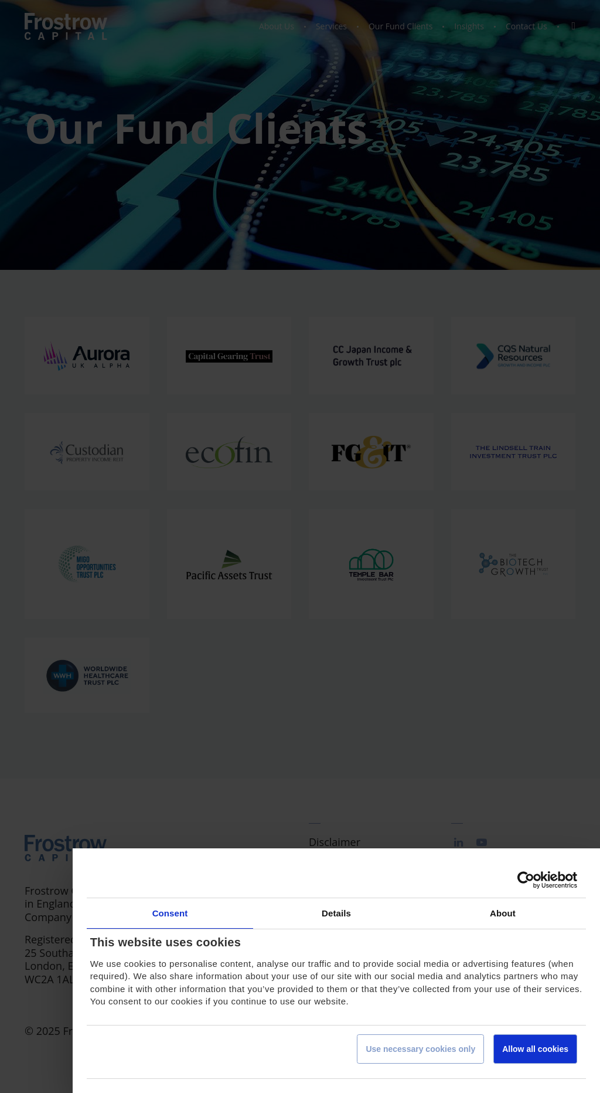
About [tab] (503, 913)
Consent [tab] (170, 913)
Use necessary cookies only (420, 1049)
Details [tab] (336, 913)
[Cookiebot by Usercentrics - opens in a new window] (526, 880)
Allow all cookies (535, 1049)
